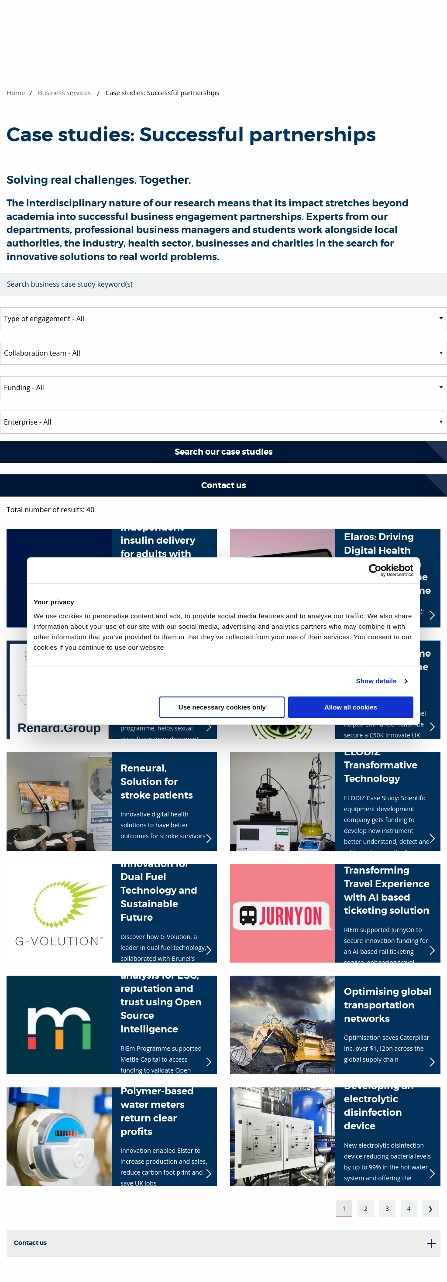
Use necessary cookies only (222, 707)
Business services (64, 92)
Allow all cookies (350, 707)
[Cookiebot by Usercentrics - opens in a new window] (375, 570)
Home (16, 92)
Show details (376, 681)
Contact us (223, 485)
